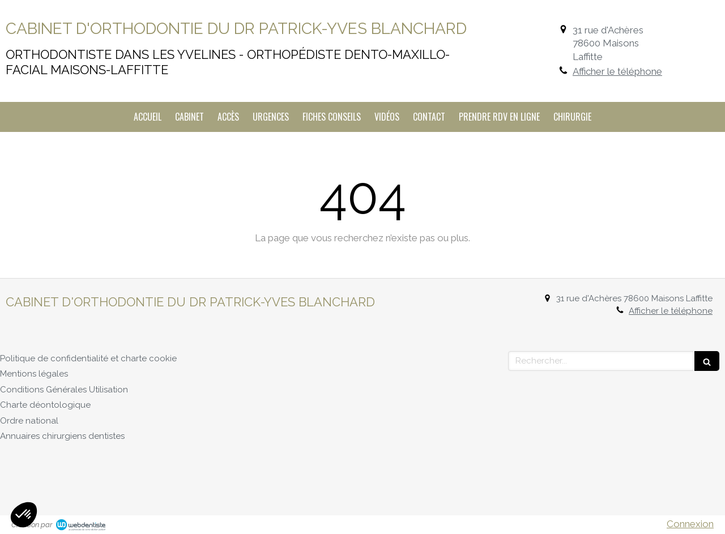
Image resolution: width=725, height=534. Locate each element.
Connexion (690, 523)
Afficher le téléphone (617, 71)
